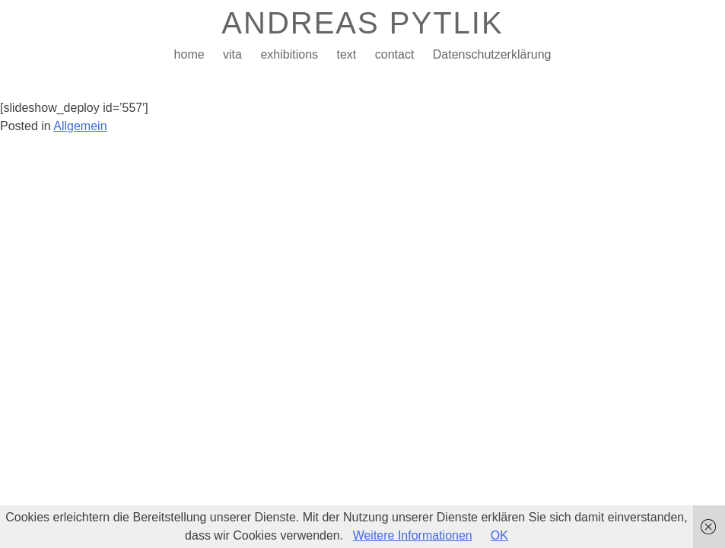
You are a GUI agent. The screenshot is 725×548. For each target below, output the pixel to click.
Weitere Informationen (412, 535)
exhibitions (289, 54)
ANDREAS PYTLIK (362, 23)
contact (395, 54)
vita (232, 54)
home (189, 54)
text (346, 54)
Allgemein (80, 125)
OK (499, 535)
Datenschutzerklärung (492, 54)
